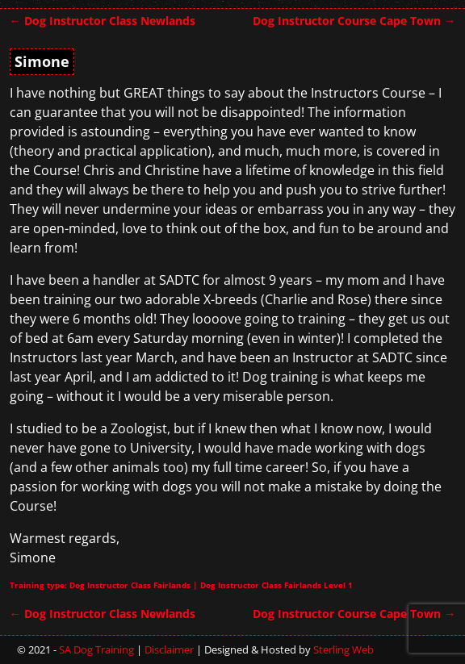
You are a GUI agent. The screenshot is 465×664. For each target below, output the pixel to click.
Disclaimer (169, 649)
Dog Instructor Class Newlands (102, 20)
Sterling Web (343, 649)
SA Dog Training (96, 649)
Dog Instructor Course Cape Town (354, 20)
